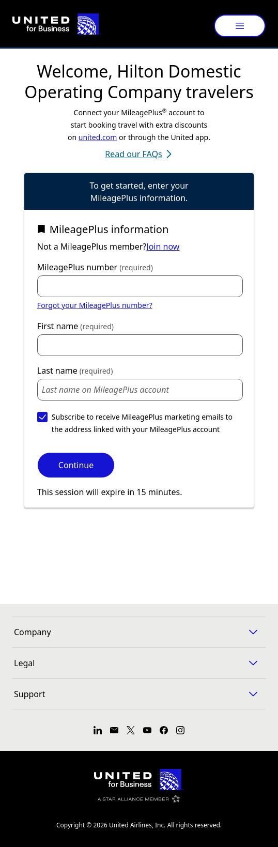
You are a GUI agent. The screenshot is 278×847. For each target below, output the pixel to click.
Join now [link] (162, 246)
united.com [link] (98, 137)
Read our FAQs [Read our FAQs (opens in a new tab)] (139, 154)
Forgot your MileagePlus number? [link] (94, 305)
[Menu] (240, 25)
